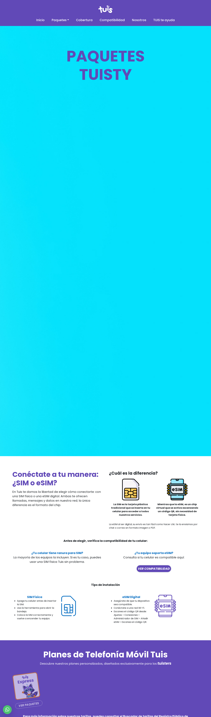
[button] (60, 20)
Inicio (40, 20)
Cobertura (84, 20)
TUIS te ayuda (164, 20)
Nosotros (139, 20)
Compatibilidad (112, 20)
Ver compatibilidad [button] (154, 569)
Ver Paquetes (28, 704)
